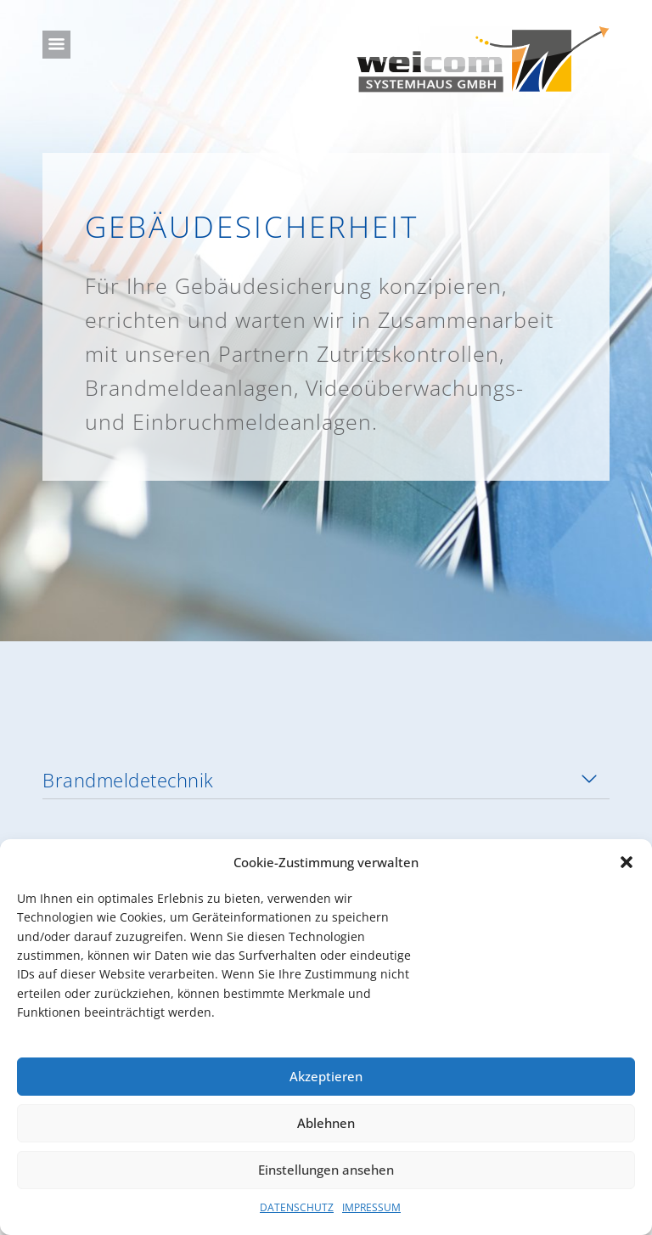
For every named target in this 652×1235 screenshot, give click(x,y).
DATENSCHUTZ (297, 1207)
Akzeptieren (326, 1076)
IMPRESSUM (371, 1207)
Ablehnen (326, 1122)
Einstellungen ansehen (326, 1169)
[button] (626, 862)
